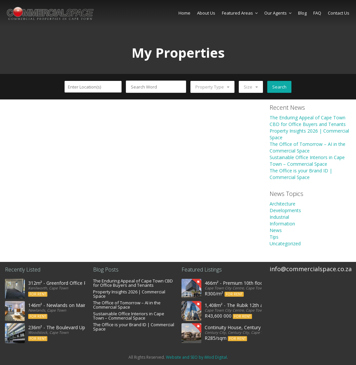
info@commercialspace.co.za (311, 269)
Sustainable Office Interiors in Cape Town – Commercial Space (307, 160)
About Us (206, 13)
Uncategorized (285, 243)
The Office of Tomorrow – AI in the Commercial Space (307, 147)
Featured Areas (240, 13)
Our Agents (277, 13)
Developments (285, 210)
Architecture (282, 204)
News (276, 230)
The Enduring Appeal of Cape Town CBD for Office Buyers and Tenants (308, 120)
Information (282, 223)
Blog (302, 13)
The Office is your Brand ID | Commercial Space (301, 173)
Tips (274, 237)
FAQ (317, 13)
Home (184, 13)
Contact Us (338, 13)
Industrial (279, 217)
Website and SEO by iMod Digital (196, 357)
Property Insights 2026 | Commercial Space (129, 294)
